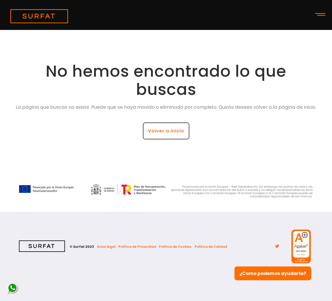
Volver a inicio (166, 131)
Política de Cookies (175, 246)
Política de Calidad (211, 246)
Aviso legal (106, 246)
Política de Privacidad (137, 246)
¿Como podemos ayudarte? (273, 273)
